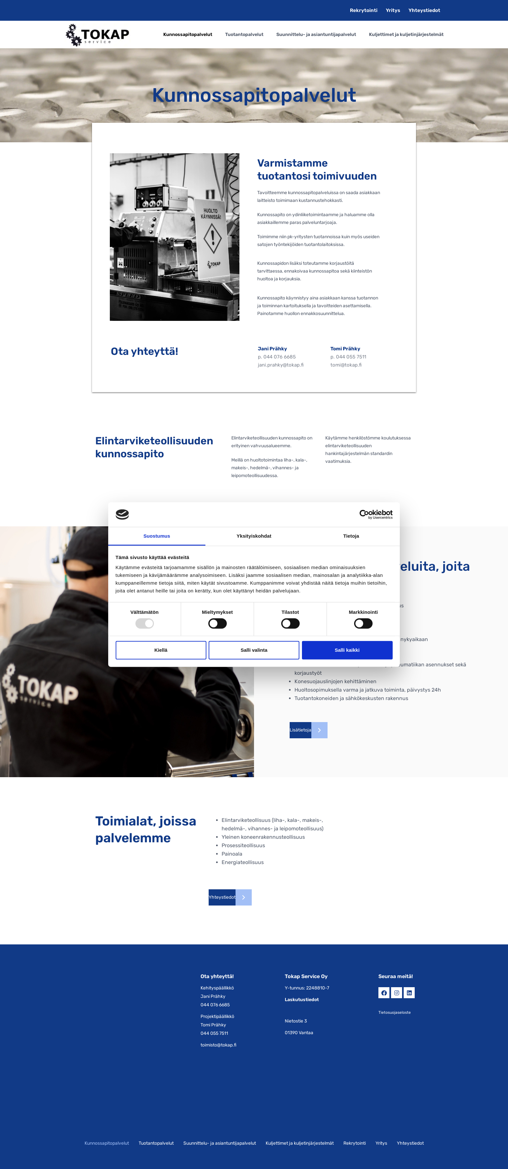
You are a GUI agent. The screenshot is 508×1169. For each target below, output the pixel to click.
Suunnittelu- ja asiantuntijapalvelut (316, 34)
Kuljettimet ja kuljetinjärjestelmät (406, 34)
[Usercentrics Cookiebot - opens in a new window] (364, 515)
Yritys (393, 10)
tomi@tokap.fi (346, 365)
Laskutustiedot (302, 999)
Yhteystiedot (424, 10)
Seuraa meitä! (395, 976)
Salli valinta (254, 650)
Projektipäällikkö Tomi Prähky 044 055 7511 (217, 1025)
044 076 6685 (279, 357)
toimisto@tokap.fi (219, 1045)
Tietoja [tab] (351, 536)
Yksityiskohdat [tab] (254, 536)
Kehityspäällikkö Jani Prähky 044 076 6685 (217, 996)
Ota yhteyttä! (217, 976)
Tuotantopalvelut (244, 34)
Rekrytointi (363, 10)
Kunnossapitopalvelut (187, 34)
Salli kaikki (347, 650)
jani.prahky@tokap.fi (281, 365)
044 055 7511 (351, 357)
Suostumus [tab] (157, 536)
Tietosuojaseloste (394, 1012)
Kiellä (160, 650)
